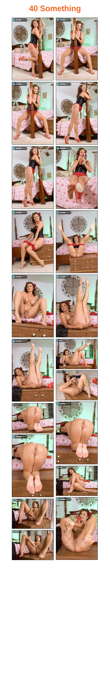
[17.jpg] (77, 481)
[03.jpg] (33, 113)
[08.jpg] (77, 241)
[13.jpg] (77, 385)
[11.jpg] (33, 370)
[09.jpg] (33, 306)
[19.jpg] (33, 514)
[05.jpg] (33, 177)
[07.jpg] (33, 241)
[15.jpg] (33, 418)
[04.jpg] (77, 113)
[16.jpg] (33, 465)
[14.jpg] (77, 433)
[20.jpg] (33, 545)
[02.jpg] (77, 49)
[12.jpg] (77, 354)
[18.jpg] (77, 528)
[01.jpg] (33, 49)
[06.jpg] (77, 177)
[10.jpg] (77, 306)
